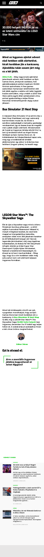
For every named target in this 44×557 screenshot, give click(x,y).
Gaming (15, 462)
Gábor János (22, 344)
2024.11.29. (7, 77)
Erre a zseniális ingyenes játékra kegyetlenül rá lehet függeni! (20, 362)
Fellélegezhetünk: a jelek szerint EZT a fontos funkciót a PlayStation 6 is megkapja (27, 490)
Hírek (15, 508)
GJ (13, 503)
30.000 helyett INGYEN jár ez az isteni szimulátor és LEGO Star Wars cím (20, 31)
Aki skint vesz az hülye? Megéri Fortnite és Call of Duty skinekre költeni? (24, 467)
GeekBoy (15, 480)
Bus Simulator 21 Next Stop (26, 317)
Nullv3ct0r (17, 524)
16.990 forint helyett (26, 322)
